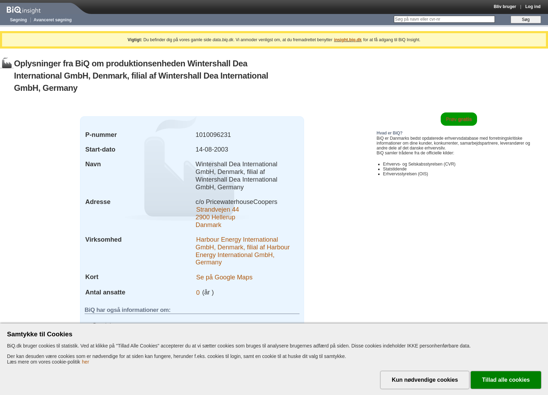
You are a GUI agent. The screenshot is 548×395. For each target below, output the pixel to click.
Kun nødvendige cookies (425, 380)
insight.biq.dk (348, 39)
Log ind (533, 6)
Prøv (459, 119)
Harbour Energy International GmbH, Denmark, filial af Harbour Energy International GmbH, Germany (243, 251)
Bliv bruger (505, 6)
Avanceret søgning (53, 19)
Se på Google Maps (224, 276)
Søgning (18, 19)
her (85, 362)
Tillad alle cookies (506, 380)
